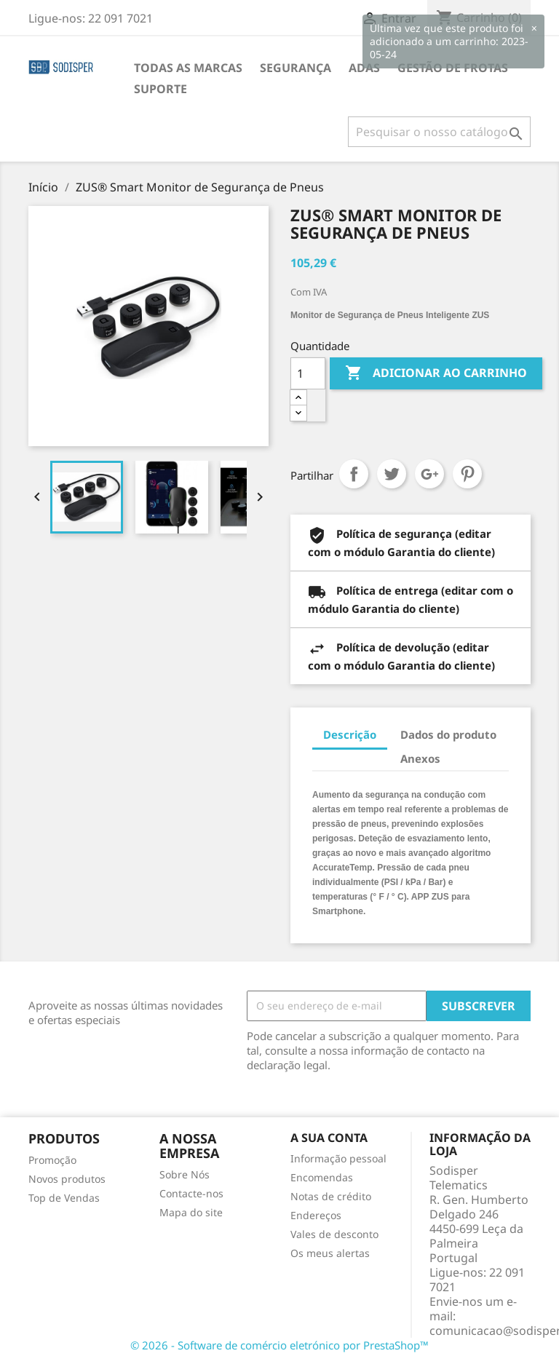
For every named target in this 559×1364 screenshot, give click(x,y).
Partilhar (353, 473)
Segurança (295, 68)
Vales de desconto (334, 1234)
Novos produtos (67, 1179)
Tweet (391, 473)
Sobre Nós (184, 1174)
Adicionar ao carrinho (436, 373)
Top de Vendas (64, 1198)
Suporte (160, 89)
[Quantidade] (307, 373)
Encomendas (321, 1177)
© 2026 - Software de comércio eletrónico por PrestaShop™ (279, 1345)
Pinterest (467, 473)
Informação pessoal (338, 1158)
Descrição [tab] (349, 734)
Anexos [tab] (420, 758)
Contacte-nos (191, 1193)
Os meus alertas (330, 1253)
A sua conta (329, 1138)
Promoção (52, 1160)
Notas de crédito (330, 1196)
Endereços (315, 1215)
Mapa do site (191, 1212)
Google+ (429, 473)
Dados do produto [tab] (448, 734)
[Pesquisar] (439, 131)
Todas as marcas (188, 68)
